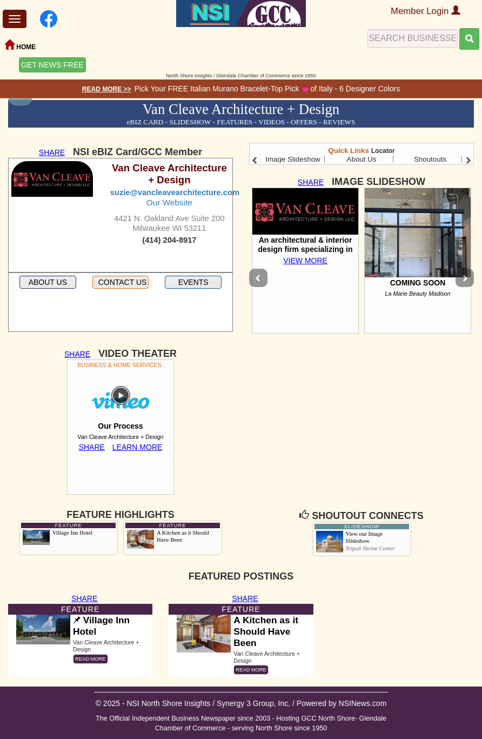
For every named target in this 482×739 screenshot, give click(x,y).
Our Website (169, 202)
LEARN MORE (137, 447)
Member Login (425, 11)
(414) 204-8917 (169, 240)
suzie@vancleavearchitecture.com (174, 192)
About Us (362, 159)
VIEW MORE (305, 260)
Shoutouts (430, 159)
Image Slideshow (292, 159)
